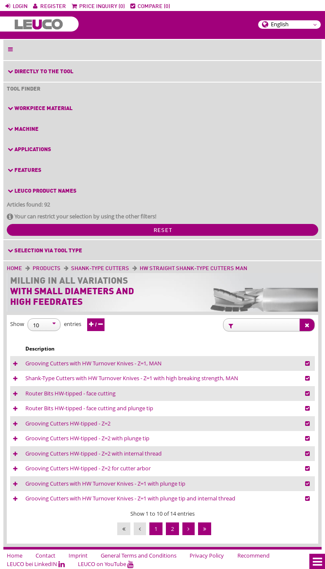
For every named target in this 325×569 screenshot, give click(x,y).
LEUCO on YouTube (106, 564)
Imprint (78, 555)
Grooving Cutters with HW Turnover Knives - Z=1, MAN (93, 363)
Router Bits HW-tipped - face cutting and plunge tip (89, 408)
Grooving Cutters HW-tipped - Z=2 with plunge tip (87, 438)
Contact (45, 555)
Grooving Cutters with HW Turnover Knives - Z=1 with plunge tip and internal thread (130, 498)
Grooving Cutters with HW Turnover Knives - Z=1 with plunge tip (105, 483)
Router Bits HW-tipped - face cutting (70, 393)
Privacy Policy (207, 555)
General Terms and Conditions (138, 555)
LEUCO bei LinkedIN (36, 564)
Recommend (253, 555)
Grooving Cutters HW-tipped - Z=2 (67, 423)
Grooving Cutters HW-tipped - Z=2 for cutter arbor (88, 468)
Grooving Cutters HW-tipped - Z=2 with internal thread (93, 453)
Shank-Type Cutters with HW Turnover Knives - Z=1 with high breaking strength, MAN (131, 378)
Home (14, 268)
